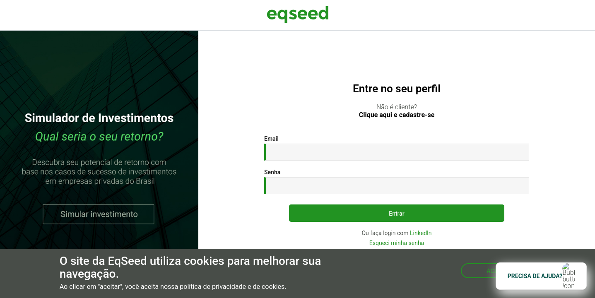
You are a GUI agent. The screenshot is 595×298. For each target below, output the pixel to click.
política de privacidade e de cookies (232, 287)
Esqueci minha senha (396, 243)
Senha (272, 172)
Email (271, 139)
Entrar (397, 213)
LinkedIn (421, 233)
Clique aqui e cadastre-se (397, 115)
